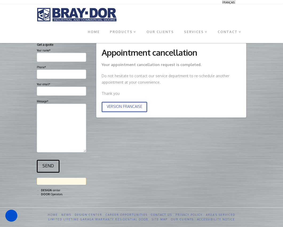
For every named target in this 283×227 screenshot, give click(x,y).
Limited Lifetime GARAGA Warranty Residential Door (98, 219)
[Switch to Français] (228, 2)
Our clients (182, 219)
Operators (51, 194)
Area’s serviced (220, 214)
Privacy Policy (189, 214)
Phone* (61, 71)
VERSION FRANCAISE (124, 106)
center (50, 190)
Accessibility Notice (216, 219)
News (66, 214)
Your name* (61, 54)
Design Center (88, 214)
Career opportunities (127, 214)
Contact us (161, 214)
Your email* (61, 88)
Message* (61, 103)
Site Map (160, 219)
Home (53, 214)
